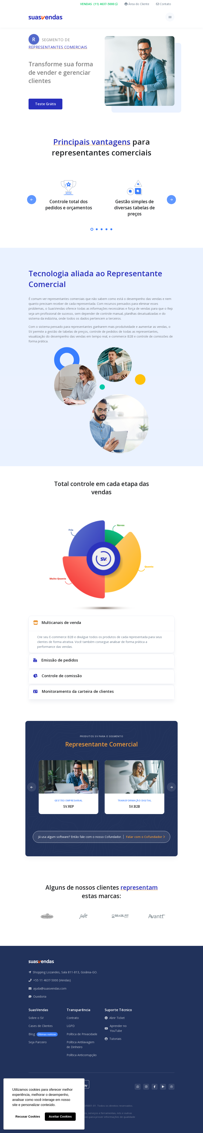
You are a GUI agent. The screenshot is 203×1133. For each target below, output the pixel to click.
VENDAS (99, 4)
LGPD (71, 1026)
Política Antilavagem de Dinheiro (80, 1044)
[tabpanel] (68, 195)
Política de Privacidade (82, 1034)
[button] (101, 623)
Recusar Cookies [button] (27, 1116)
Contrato (73, 1018)
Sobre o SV (36, 1018)
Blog (43, 1034)
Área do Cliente (137, 4)
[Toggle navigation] (169, 17)
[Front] (45, 17)
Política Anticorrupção (82, 1055)
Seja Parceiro (38, 1042)
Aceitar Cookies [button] (60, 1116)
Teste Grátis (45, 104)
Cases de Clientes (41, 1026)
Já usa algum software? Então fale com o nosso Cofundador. (101, 837)
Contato (163, 4)
